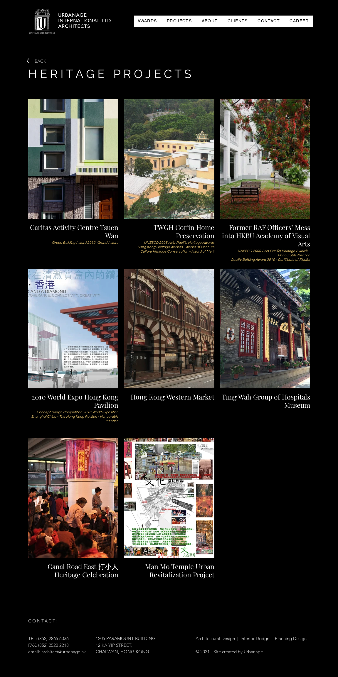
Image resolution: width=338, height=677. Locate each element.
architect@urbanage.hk (63, 651)
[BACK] (40, 61)
